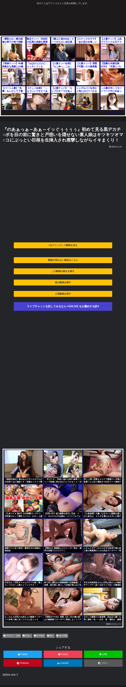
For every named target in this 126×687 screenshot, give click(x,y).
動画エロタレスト (117, 113)
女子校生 (39, 636)
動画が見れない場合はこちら (63, 260)
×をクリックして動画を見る (63, 245)
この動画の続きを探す (63, 271)
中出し (27, 636)
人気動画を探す (63, 293)
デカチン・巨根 (12, 636)
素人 (50, 636)
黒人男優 (62, 636)
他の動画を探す (63, 282)
